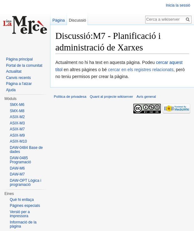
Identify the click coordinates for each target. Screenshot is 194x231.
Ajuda (11, 90)
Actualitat (13, 71)
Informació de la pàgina (23, 224)
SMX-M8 (17, 111)
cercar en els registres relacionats (140, 69)
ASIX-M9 (17, 135)
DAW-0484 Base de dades (26, 149)
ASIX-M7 (17, 129)
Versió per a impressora (20, 214)
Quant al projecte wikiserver (111, 96)
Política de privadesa (70, 96)
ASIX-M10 (18, 141)
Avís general (146, 96)
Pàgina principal (19, 59)
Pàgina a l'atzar (19, 83)
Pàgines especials (25, 205)
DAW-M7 (17, 174)
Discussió (77, 20)
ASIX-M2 (17, 117)
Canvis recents (18, 78)
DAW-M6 (17, 168)
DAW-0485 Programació (20, 160)
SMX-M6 (17, 104)
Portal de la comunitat (24, 65)
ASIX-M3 (17, 123)
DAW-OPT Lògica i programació (25, 182)
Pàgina (58, 20)
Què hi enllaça (22, 199)
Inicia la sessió (178, 5)
